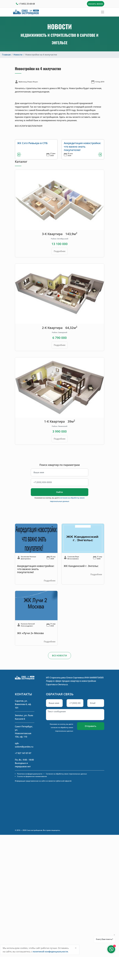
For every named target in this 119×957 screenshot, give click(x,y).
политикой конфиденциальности (50, 951)
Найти (59, 492)
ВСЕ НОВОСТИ (59, 655)
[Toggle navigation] (102, 12)
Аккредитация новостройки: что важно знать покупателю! (82, 146)
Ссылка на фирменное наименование (32, 776)
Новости (17, 54)
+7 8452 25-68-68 (27, 3)
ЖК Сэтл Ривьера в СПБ (32, 143)
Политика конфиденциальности (29, 774)
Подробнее (59, 251)
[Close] (75, 948)
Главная (6, 54)
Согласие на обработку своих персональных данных (66, 774)
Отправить (90, 726)
